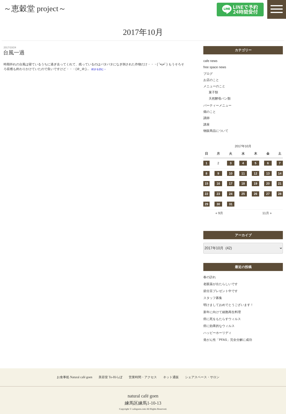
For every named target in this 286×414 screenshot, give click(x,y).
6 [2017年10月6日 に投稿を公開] (268, 163)
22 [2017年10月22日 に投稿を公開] (206, 194)
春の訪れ (209, 277)
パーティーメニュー (217, 105)
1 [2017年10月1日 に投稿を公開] (206, 163)
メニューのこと (214, 86)
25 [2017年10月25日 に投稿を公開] (243, 194)
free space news (214, 67)
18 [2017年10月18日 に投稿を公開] (243, 183)
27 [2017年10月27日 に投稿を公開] (268, 194)
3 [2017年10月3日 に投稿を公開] (231, 163)
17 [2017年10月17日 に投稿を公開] (231, 183)
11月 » (266, 213)
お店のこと (211, 80)
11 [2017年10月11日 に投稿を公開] (243, 173)
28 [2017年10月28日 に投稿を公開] (280, 194)
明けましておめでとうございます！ (228, 305)
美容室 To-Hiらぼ (110, 377)
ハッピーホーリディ (217, 333)
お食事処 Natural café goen (74, 377)
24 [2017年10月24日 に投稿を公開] (231, 194)
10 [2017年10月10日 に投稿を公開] (231, 173)
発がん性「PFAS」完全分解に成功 (227, 339)
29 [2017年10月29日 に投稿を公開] (206, 204)
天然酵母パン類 (220, 98)
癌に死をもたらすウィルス (222, 319)
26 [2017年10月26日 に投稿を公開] (255, 194)
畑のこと (209, 111)
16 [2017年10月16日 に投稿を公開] (218, 183)
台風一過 (14, 52)
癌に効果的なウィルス (219, 326)
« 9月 (219, 213)
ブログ (208, 73)
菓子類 (213, 92)
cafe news (210, 61)
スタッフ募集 (212, 298)
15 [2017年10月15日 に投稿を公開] (206, 183)
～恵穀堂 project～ (39, 9)
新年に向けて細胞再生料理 (222, 312)
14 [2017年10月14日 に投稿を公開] (280, 173)
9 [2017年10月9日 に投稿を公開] (218, 173)
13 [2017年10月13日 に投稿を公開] (268, 173)
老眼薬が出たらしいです (220, 284)
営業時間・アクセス (143, 377)
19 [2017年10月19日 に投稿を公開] (255, 183)
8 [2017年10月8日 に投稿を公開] (206, 173)
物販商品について (215, 130)
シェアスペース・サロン (202, 377)
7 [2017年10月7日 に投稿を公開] (280, 163)
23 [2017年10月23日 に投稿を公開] (218, 194)
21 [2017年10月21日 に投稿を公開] (280, 183)
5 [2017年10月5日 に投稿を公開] (256, 163)
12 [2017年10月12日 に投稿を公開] (255, 173)
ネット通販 (171, 377)
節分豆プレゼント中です (220, 291)
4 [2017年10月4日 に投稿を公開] (243, 163)
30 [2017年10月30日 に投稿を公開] (218, 204)
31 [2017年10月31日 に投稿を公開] (231, 204)
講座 (206, 124)
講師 (206, 118)
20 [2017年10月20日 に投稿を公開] (268, 183)
